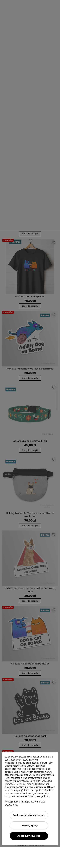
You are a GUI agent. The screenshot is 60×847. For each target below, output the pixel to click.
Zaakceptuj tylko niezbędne (29, 815)
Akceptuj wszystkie (28, 835)
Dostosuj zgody (29, 825)
